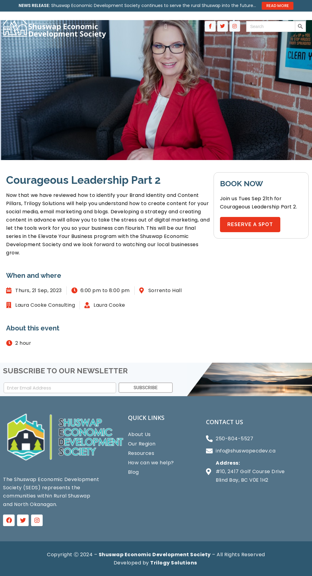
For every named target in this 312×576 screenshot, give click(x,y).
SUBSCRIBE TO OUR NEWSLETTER (65, 370)
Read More (277, 6)
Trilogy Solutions (173, 562)
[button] (165, 26)
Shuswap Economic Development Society (155, 554)
